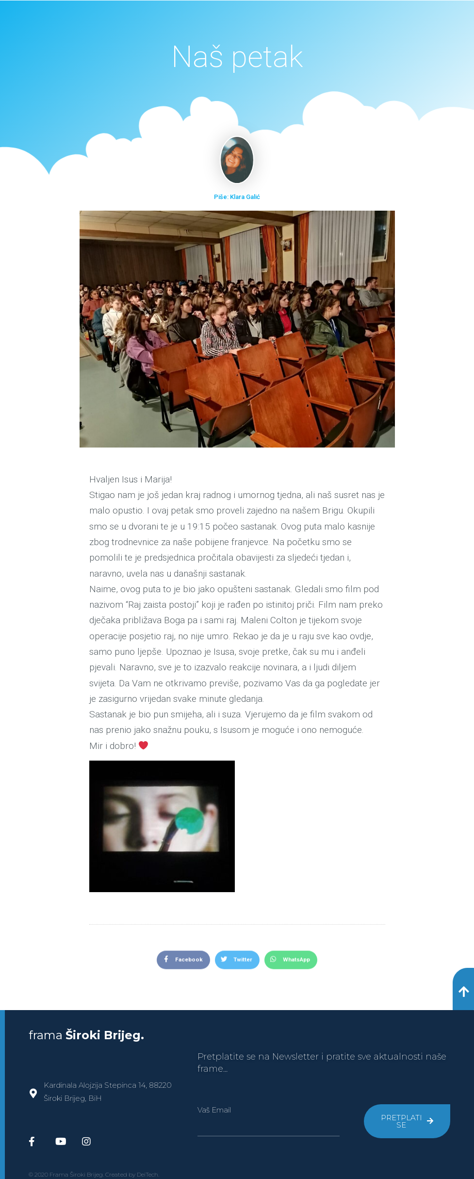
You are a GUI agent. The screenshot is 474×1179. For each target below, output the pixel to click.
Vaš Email (214, 1109)
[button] (463, 989)
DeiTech (147, 1174)
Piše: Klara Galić (237, 196)
